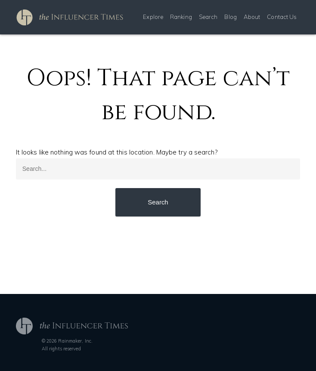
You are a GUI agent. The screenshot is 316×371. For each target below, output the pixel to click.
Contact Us (282, 16)
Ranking (181, 16)
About (252, 16)
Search (208, 16)
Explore (153, 16)
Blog (230, 16)
